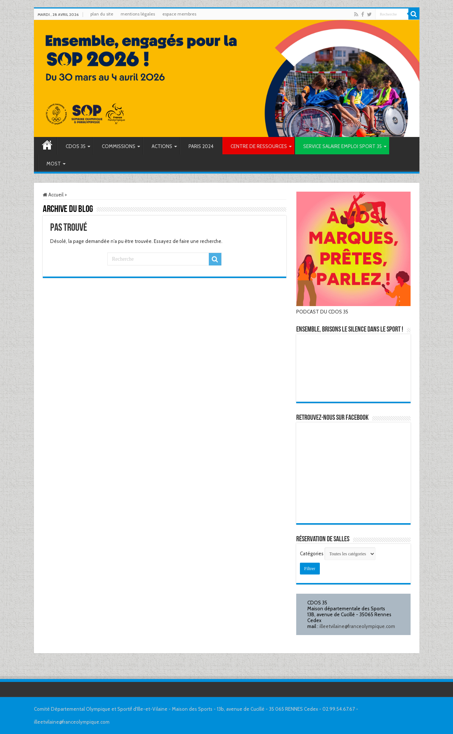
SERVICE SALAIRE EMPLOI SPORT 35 (342, 146)
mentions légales (138, 14)
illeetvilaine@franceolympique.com (357, 626)
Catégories (312, 553)
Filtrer (312, 567)
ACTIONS (162, 146)
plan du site (101, 14)
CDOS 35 (76, 146)
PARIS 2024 (201, 146)
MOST (53, 164)
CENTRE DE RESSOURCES (259, 146)
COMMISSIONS (118, 146)
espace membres (179, 14)
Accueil (47, 145)
